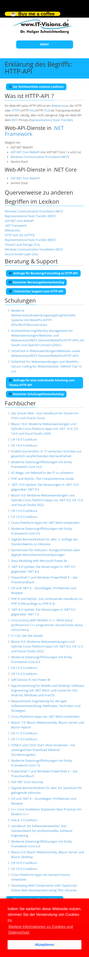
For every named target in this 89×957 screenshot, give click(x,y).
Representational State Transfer (51, 120)
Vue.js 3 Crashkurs (24, 820)
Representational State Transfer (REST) (30, 216)
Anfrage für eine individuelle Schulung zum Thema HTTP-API (42, 382)
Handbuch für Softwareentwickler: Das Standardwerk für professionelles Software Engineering (41, 831)
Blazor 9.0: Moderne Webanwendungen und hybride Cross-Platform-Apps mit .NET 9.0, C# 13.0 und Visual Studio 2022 (47, 500)
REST (14, 120)
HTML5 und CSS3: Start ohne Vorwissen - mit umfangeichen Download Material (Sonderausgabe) (43, 750)
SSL (32, 110)
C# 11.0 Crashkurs (24, 733)
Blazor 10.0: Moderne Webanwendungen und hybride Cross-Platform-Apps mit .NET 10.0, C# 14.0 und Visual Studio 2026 (44, 429)
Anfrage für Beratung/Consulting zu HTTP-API (43, 273)
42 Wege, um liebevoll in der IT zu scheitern (42, 473)
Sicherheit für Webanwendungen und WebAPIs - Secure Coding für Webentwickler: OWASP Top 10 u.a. (46, 366)
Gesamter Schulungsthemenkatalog (36, 394)
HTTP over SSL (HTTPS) (20, 235)
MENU (44, 44)
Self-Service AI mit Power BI (30, 679)
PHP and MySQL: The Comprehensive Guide (42, 478)
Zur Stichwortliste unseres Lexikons (36, 87)
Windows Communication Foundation (36, 157)
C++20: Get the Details (27, 635)
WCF (65, 157)
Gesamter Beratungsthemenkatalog (36, 282)
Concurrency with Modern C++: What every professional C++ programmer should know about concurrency (47, 625)
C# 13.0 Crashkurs (24, 511)
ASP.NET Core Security (27, 782)
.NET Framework (16, 226)
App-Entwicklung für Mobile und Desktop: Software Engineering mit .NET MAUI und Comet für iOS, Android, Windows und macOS (47, 690)
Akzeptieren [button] (44, 945)
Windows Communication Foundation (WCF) (34, 211)
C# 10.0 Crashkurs (24, 863)
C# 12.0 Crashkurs (24, 668)
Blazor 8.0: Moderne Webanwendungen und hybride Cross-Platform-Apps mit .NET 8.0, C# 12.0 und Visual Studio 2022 (47, 646)
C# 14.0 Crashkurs (24, 439)
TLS (47, 110)
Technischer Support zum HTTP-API (36, 291)
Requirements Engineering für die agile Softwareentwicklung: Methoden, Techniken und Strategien (45, 706)
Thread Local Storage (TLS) (22, 245)
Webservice (59, 106)
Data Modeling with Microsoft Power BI (39, 561)
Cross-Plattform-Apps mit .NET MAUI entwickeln (45, 522)
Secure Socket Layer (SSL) (21, 254)
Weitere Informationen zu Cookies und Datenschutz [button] (40, 929)
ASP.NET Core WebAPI (25, 152)
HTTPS (16, 110)
